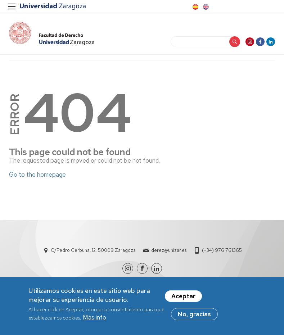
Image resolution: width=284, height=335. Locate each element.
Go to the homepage (37, 174)
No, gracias (194, 316)
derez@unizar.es (168, 250)
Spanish (195, 6)
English (205, 6)
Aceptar (183, 298)
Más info (94, 319)
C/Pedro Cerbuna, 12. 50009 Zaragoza (93, 250)
